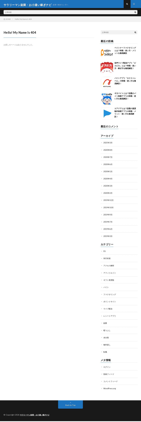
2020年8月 (108, 151)
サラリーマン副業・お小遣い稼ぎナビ (36, 416)
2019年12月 (108, 201)
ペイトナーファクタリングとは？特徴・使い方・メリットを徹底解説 (125, 52)
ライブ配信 (108, 310)
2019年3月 (108, 237)
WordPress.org (109, 389)
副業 (105, 324)
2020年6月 (108, 166)
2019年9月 (108, 216)
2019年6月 (108, 230)
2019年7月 (108, 223)
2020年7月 (108, 158)
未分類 (106, 338)
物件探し (107, 346)
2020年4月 (108, 180)
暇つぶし (107, 331)
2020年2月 (108, 194)
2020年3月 (108, 187)
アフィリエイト (110, 274)
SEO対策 (107, 260)
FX (104, 252)
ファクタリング (110, 295)
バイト (106, 288)
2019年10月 (108, 209)
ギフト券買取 (109, 281)
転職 (105, 353)
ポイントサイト (110, 303)
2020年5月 (108, 173)
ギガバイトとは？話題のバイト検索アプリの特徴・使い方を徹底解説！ (125, 97)
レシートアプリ (110, 317)
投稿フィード (109, 375)
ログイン (107, 368)
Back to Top (70, 406)
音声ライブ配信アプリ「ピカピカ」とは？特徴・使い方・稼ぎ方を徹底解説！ (125, 67)
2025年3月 (108, 144)
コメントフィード (111, 382)
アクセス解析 (109, 267)
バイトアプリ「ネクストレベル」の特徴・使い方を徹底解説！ (125, 82)
